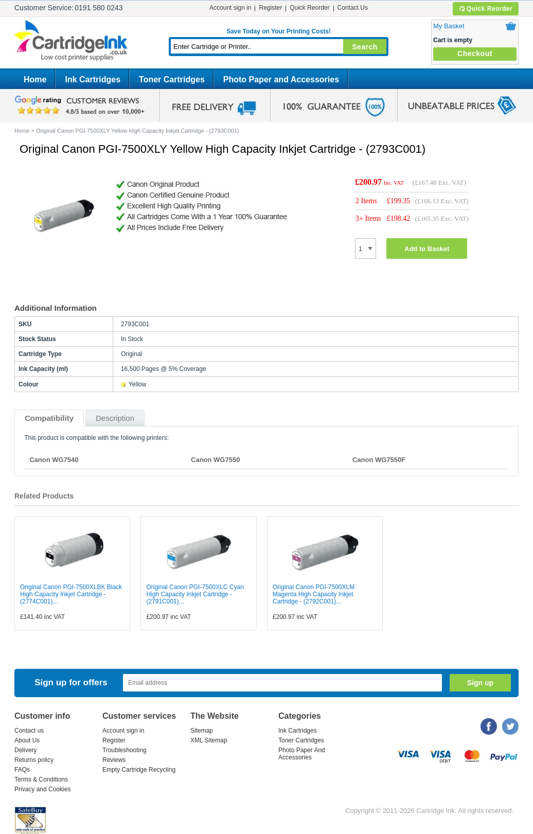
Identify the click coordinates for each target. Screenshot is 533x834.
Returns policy (34, 760)
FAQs (22, 769)
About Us (27, 740)
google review (81, 105)
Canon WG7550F (378, 460)
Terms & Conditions (41, 779)
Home (35, 79)
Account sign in (230, 7)
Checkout (474, 53)
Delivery (25, 750)
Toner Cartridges (172, 79)
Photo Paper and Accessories (281, 79)
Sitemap (201, 730)
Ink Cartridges (92, 79)
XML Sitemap (208, 740)
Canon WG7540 (53, 460)
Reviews (114, 760)
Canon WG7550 (215, 460)
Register (270, 7)
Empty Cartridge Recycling (138, 769)
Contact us (29, 730)
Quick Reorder (485, 8)
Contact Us (352, 7)
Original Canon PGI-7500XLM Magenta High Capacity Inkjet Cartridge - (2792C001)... (313, 594)
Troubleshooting (124, 750)
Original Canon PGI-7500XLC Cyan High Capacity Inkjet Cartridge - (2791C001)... (194, 594)
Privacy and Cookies (42, 789)
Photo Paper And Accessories (301, 754)
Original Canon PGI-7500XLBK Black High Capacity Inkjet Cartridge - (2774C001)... (71, 594)
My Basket (449, 26)
